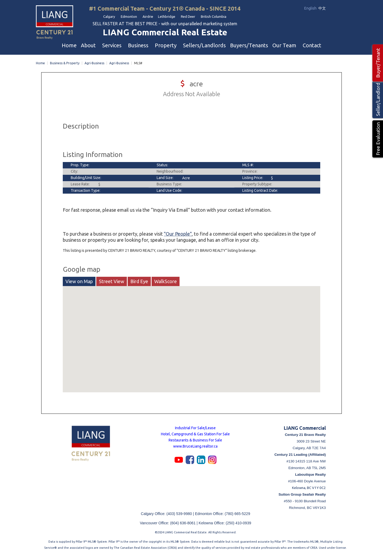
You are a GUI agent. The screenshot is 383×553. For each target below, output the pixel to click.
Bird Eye (139, 280)
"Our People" (178, 232)
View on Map (79, 280)
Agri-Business (94, 62)
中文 (322, 8)
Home (40, 62)
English (310, 8)
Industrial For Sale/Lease (195, 427)
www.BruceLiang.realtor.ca (195, 445)
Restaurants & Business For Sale (195, 439)
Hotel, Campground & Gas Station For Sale (195, 433)
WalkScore (165, 280)
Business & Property (65, 62)
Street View (111, 280)
